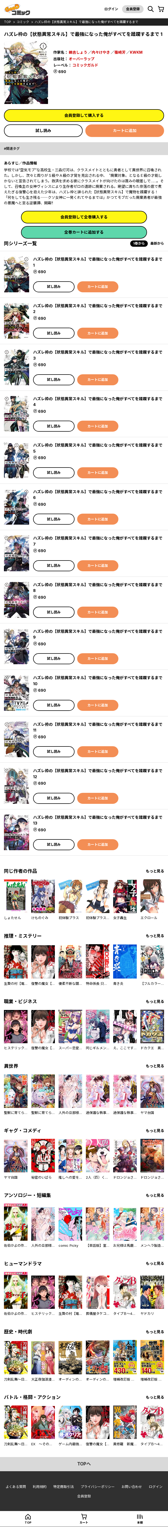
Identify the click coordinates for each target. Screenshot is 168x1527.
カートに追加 (124, 130)
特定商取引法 (63, 1487)
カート (84, 1522)
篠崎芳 (119, 52)
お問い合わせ (132, 1487)
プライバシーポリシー (98, 1487)
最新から (157, 243)
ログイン (111, 9)
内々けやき (101, 52)
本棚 (140, 1522)
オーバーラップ (81, 59)
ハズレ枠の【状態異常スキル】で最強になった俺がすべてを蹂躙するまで (86, 22)
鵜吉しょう (78, 52)
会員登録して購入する (84, 115)
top (7, 22)
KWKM (136, 52)
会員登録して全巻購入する (84, 217)
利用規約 (39, 1487)
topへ (84, 1463)
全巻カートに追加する (84, 232)
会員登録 (133, 9)
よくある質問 (16, 1487)
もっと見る (155, 871)
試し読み (43, 130)
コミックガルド (85, 65)
